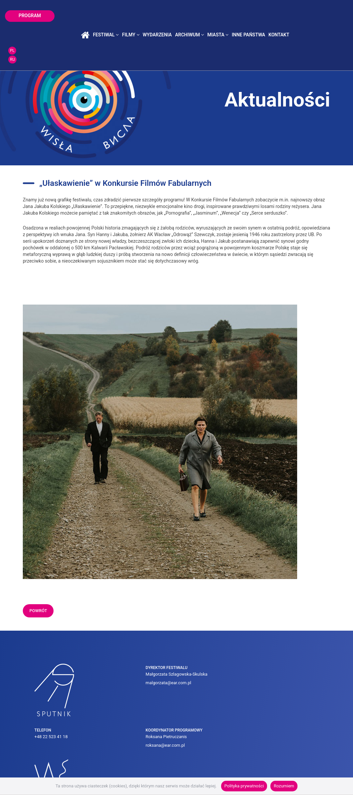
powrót (38, 610)
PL (335, 11)
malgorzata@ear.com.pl (113, 691)
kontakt (308, 16)
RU (335, 20)
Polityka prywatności (244, 785)
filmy (160, 16)
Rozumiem (284, 785)
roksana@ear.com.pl (242, 687)
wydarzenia (186, 16)
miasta (247, 16)
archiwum (219, 16)
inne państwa (277, 16)
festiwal (135, 16)
